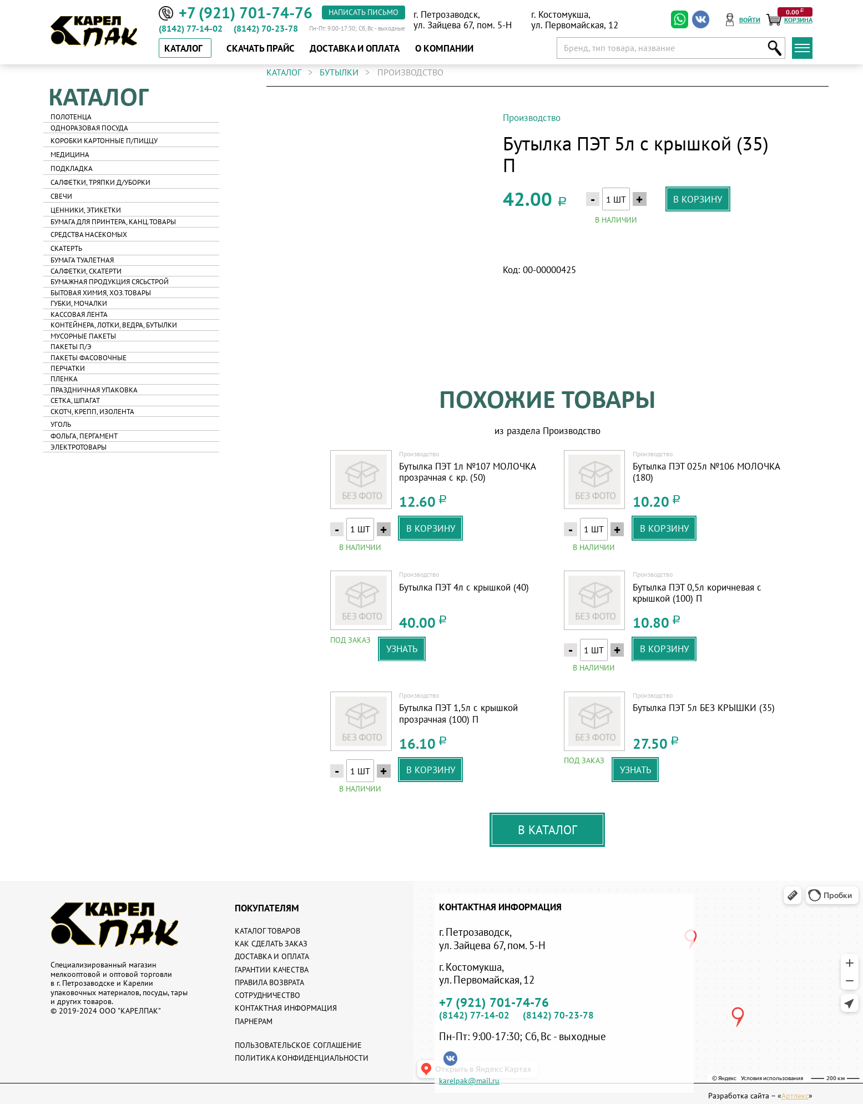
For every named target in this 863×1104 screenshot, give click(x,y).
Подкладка (72, 168)
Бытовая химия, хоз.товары (101, 293)
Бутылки (339, 72)
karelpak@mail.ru (469, 1081)
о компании (444, 48)
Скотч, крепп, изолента (92, 411)
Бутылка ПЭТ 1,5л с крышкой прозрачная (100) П (458, 713)
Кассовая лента (79, 314)
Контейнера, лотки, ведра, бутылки (114, 325)
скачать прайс (260, 48)
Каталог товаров (267, 931)
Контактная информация (286, 1008)
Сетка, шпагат (75, 400)
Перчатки (68, 368)
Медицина (70, 154)
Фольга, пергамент (84, 436)
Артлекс (795, 1096)
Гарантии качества (272, 970)
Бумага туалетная (82, 260)
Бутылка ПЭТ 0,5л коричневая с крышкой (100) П (697, 593)
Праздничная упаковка (94, 390)
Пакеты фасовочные (89, 358)
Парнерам (253, 1021)
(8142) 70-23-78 (266, 28)
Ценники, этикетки (86, 210)
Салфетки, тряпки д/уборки (100, 182)
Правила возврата (269, 982)
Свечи (61, 196)
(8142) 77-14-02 (191, 28)
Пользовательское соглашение (298, 1045)
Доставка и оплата (272, 956)
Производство (532, 117)
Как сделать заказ (271, 944)
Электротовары (79, 447)
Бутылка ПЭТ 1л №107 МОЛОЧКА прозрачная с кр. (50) (467, 472)
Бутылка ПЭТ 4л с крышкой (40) (464, 587)
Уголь (61, 424)
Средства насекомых (89, 234)
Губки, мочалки (79, 303)
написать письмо (363, 12)
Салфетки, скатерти (86, 271)
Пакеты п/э (71, 346)
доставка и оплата (355, 48)
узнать (401, 648)
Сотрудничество (267, 995)
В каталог (547, 829)
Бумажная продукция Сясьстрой (110, 282)
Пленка (64, 379)
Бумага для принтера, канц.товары (113, 222)
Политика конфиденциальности (302, 1058)
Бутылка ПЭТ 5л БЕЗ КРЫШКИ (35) (704, 707)
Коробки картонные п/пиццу (104, 141)
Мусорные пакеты (83, 336)
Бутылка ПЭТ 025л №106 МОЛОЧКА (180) (706, 472)
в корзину (697, 199)
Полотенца (71, 117)
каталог (283, 72)
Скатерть (66, 248)
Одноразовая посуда (89, 128)
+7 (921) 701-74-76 (494, 1002)
